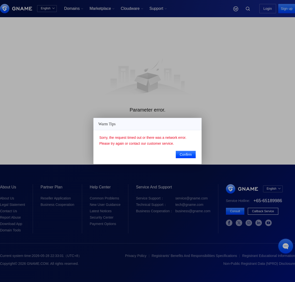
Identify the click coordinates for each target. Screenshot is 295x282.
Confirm (186, 154)
